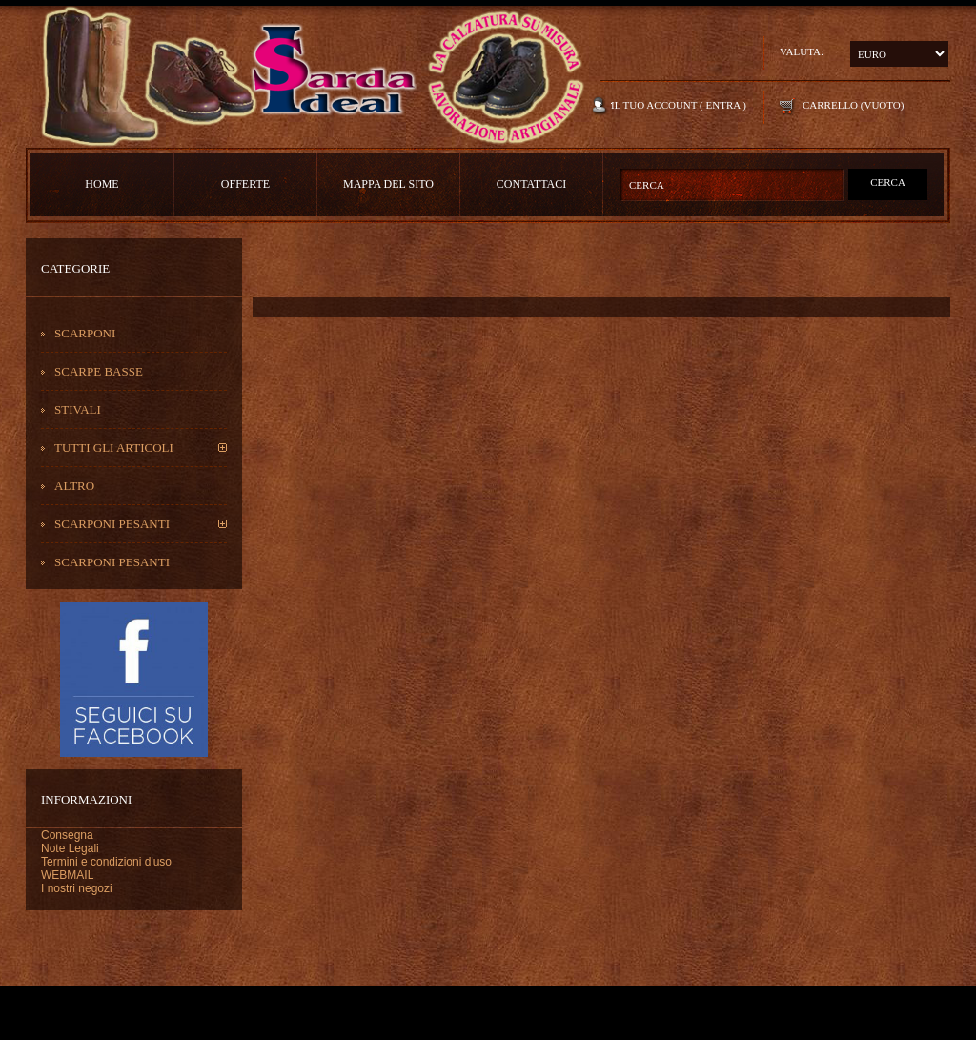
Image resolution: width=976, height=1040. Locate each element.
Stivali (77, 409)
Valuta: (802, 51)
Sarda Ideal (312, 76)
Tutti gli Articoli (113, 447)
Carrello (830, 105)
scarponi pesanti (112, 524)
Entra (723, 105)
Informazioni (86, 799)
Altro (74, 486)
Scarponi (84, 333)
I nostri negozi (76, 888)
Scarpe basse (98, 371)
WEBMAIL (67, 875)
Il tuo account (654, 105)
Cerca (887, 182)
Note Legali (70, 848)
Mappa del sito (388, 184)
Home (101, 184)
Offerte (245, 184)
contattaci (531, 184)
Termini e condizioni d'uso (106, 861)
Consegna (67, 835)
